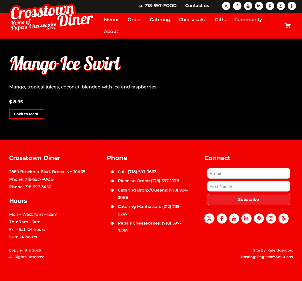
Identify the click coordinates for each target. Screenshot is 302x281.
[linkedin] (259, 5)
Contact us (197, 5)
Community (248, 19)
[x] (226, 5)
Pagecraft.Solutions (275, 257)
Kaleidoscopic (280, 250)
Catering (160, 19)
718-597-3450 (38, 186)
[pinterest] (270, 5)
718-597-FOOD (39, 179)
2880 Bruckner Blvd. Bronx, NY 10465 (47, 171)
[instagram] (281, 5)
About (111, 31)
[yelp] (292, 5)
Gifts (220, 19)
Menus (111, 19)
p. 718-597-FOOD (158, 5)
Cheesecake (192, 19)
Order (134, 19)
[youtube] (248, 5)
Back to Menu (27, 114)
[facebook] (237, 5)
